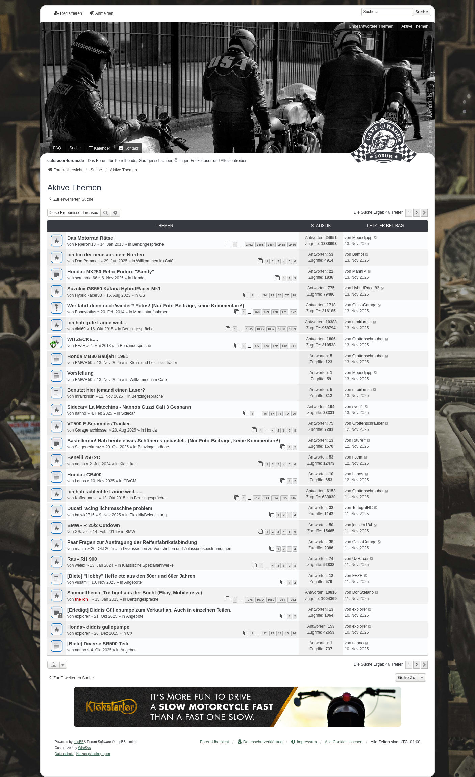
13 (272, 633)
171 (284, 312)
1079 (260, 599)
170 (275, 312)
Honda (138, 278)
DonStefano (363, 592)
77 (287, 295)
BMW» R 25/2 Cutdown (93, 525)
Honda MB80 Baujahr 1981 (97, 356)
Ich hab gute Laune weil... (96, 322)
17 (272, 413)
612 (256, 498)
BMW (130, 531)
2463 (260, 244)
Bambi (358, 254)
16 (265, 413)
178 (266, 345)
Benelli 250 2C (83, 457)
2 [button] (416, 213)
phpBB (79, 742)
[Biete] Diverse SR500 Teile (98, 643)
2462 (249, 244)
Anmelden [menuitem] (101, 13)
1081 (281, 599)
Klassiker (128, 464)
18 (279, 413)
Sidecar (128, 413)
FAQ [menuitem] (57, 148)
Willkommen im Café (154, 261)
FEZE (80, 345)
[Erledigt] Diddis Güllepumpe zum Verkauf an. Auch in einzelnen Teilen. (149, 610)
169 (266, 312)
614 (275, 498)
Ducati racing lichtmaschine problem (109, 508)
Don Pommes (87, 261)
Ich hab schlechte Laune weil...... (104, 491)
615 (284, 498)
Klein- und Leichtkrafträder (153, 362)
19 (287, 413)
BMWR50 (83, 362)
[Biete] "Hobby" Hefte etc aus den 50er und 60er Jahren (131, 576)
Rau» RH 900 (82, 559)
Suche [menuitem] (75, 148)
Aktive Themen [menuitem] (414, 26)
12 (265, 633)
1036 (260, 329)
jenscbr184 (362, 525)
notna (80, 464)
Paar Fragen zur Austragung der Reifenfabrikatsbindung (132, 542)
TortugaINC (362, 507)
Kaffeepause (86, 498)
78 (294, 295)
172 (293, 312)
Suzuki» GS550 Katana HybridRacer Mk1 (114, 289)
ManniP (359, 271)
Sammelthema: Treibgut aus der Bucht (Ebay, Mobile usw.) (134, 592)
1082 (292, 599)
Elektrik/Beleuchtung (148, 514)
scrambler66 (86, 278)
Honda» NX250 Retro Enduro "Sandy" (110, 271)
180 (284, 345)
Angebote (133, 582)
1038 (281, 329)
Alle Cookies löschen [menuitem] (343, 742)
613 (266, 498)
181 (293, 345)
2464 (271, 244)
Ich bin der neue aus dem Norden (105, 254)
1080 (271, 599)
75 (272, 295)
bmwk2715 (85, 514)
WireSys (84, 748)
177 (256, 345)
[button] (424, 213)
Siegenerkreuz (88, 447)
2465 (281, 244)
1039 (292, 329)
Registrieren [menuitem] (68, 13)
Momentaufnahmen (150, 312)
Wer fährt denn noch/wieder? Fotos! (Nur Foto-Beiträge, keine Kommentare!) (155, 305)
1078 (249, 599)
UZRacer (360, 558)
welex (80, 565)
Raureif (359, 440)
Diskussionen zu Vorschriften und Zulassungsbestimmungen (177, 548)
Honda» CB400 (84, 474)
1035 (249, 329)
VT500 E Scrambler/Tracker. (99, 423)
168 (256, 312)
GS (142, 295)
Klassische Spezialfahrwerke (148, 565)
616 (293, 498)
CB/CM (129, 481)
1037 (271, 329)
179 (275, 345)
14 (279, 633)
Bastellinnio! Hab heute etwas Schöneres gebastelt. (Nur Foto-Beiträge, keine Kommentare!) (173, 440)
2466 (292, 244)
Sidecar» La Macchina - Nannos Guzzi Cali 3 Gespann (129, 407)
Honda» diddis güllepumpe (98, 627)
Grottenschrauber (368, 339)
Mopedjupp (362, 237)
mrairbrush (362, 322)
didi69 (80, 329)
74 (265, 295)
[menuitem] (99, 148)
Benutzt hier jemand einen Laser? (106, 390)
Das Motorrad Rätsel (91, 238)
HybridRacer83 (88, 295)
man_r (80, 548)
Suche (421, 12)
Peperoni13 (85, 244)
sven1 (357, 406)
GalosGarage (364, 305)
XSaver (81, 531)
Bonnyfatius (85, 312)
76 (279, 295)
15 (287, 633)
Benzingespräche (148, 244)
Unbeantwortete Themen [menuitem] (371, 26)
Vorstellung (80, 373)
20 (294, 413)
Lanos (80, 481)
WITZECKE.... (82, 339)
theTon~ (83, 599)
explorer (82, 616)
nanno (80, 413)
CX (130, 633)
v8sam (81, 582)
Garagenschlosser (91, 430)
